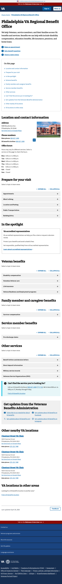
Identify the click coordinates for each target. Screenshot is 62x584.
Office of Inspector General (10, 571)
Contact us (4, 527)
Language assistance (7, 552)
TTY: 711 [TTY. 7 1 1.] (39, 387)
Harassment (50, 568)
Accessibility (5, 568)
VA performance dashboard (46, 573)
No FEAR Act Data (21, 573)
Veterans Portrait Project (9, 576)
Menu (57, 9)
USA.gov (32, 573)
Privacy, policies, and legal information (46, 571)
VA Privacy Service (7, 573)
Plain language (26, 571)
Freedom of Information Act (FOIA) (32, 568)
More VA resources (6, 540)
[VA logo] (3, 9)
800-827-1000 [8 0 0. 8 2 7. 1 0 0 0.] (32, 387)
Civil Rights (15, 568)
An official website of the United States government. (32, 1)
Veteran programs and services (10, 533)
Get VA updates (5, 546)
